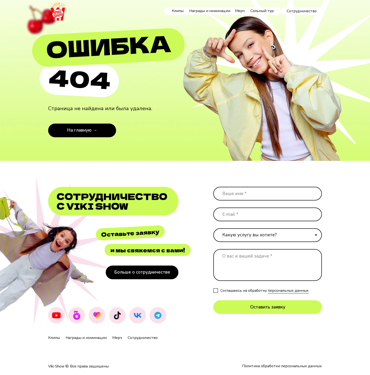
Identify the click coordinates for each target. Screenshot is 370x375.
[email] (267, 214)
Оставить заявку (267, 307)
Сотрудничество (143, 337)
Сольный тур (262, 10)
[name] (267, 193)
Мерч (240, 10)
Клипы (178, 10)
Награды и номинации (209, 10)
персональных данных (288, 290)
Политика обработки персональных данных (282, 366)
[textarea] (267, 265)
